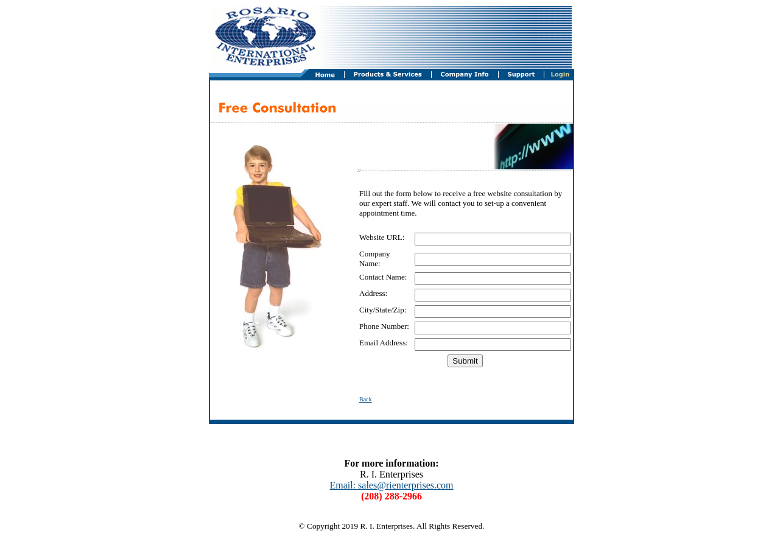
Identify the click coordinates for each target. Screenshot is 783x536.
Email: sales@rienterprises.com (391, 485)
